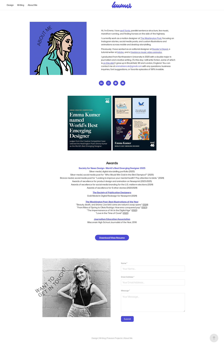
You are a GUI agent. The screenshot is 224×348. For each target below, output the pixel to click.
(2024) (145, 204)
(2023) (144, 207)
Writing (20, 4)
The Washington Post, (151, 38)
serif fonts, (125, 30)
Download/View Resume (112, 237)
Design (10, 4)
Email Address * (127, 277)
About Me (32, 4)
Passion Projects (114, 338)
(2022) (134, 210)
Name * (124, 263)
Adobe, (120, 52)
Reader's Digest (160, 48)
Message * (125, 291)
